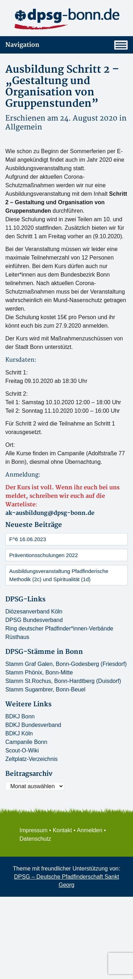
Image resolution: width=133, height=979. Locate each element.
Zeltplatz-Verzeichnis (31, 759)
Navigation (66, 45)
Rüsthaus (17, 637)
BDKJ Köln (19, 733)
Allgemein (23, 127)
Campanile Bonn (26, 742)
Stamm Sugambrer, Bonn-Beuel (45, 689)
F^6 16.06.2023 (27, 539)
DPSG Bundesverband (34, 620)
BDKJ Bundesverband (33, 725)
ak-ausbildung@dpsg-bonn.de (49, 513)
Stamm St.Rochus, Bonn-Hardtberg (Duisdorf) (63, 681)
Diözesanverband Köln (33, 611)
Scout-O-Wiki (22, 750)
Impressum (34, 830)
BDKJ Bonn (20, 716)
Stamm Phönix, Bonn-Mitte (39, 672)
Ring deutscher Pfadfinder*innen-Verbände (59, 628)
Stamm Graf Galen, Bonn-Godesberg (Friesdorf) (66, 664)
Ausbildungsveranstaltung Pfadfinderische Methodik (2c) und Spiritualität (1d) (58, 575)
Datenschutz (35, 839)
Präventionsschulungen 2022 (43, 555)
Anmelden (89, 830)
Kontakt (62, 830)
